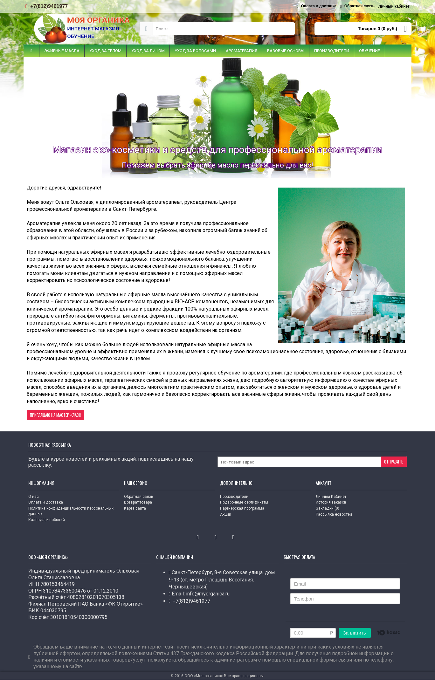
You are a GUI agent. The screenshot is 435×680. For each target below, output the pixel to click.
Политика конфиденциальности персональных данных (71, 511)
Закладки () (327, 508)
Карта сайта (135, 508)
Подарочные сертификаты (244, 502)
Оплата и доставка (45, 502)
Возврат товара (138, 502)
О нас (33, 496)
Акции (225, 514)
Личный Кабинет (331, 496)
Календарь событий (46, 520)
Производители (234, 496)
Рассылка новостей (334, 514)
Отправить (394, 461)
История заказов (331, 502)
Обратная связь (138, 496)
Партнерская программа (242, 508)
